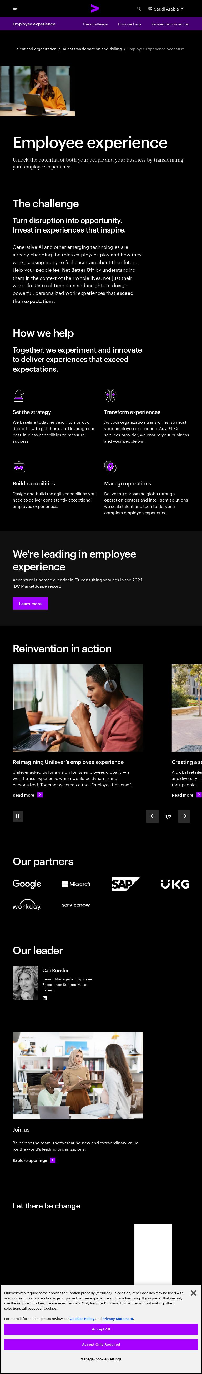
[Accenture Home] (95, 8)
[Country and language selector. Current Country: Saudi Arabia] (166, 8)
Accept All (101, 1329)
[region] (101, 1329)
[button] (30, 603)
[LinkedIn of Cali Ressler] (44, 998)
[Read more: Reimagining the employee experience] (28, 794)
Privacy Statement (117, 1318)
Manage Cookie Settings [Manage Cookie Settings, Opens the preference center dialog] (101, 1359)
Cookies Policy (82, 1318)
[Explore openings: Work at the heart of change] (34, 1160)
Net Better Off (78, 269)
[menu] (15, 8)
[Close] (193, 1293)
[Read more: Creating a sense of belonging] (187, 794)
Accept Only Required (101, 1344)
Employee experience (34, 24)
